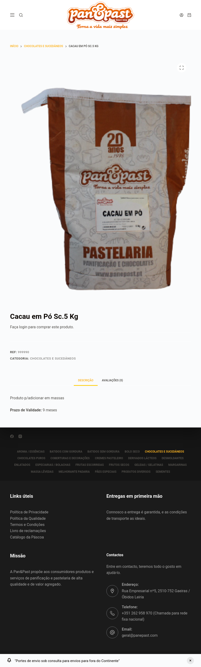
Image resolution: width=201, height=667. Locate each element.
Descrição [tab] (85, 380)
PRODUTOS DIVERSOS (136, 471)
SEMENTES (164, 471)
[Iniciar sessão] (181, 15)
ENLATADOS (20, 465)
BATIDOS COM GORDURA (65, 451)
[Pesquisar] (21, 15)
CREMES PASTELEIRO (109, 458)
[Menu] (12, 15)
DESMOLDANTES (174, 458)
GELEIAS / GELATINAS (149, 465)
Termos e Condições (27, 524)
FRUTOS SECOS (119, 465)
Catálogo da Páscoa (27, 537)
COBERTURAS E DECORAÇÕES (69, 458)
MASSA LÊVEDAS (40, 471)
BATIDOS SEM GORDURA (103, 451)
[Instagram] (20, 436)
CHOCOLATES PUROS (30, 458)
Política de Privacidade (29, 512)
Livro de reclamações (28, 531)
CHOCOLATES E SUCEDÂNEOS (53, 358)
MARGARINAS (179, 465)
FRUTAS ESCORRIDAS (89, 465)
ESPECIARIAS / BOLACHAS (51, 465)
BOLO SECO (132, 451)
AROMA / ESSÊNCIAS (29, 451)
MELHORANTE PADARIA (73, 471)
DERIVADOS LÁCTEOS (143, 458)
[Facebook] (12, 436)
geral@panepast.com (139, 635)
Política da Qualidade (28, 518)
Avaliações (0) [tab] (112, 380)
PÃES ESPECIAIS (105, 471)
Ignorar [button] (190, 660)
